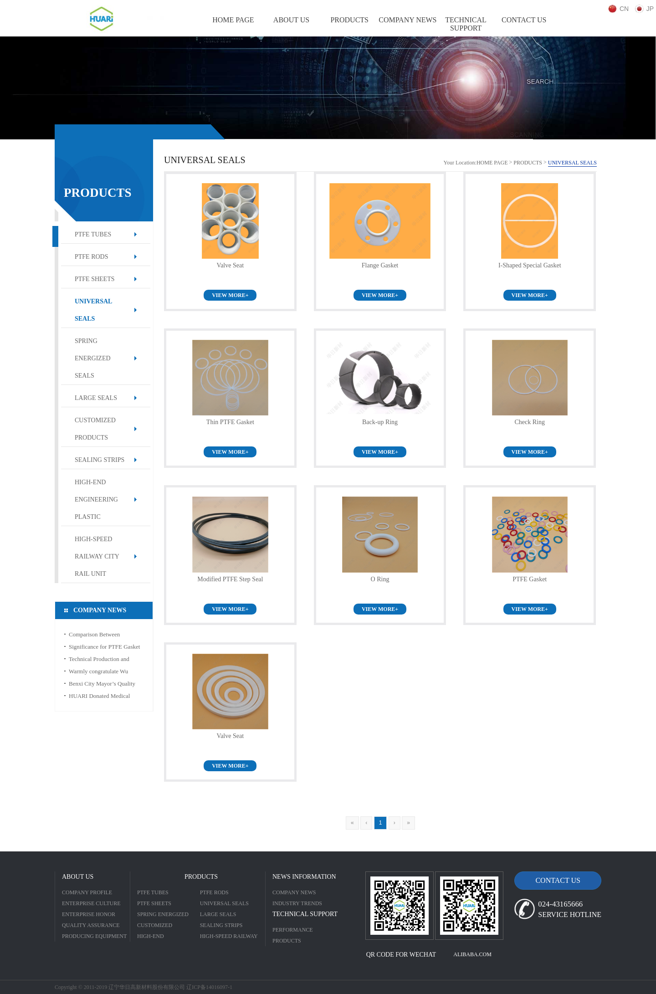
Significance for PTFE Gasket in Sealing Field (104, 648)
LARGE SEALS (96, 398)
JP (650, 8)
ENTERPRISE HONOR (88, 914)
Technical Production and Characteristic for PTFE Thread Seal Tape (106, 660)
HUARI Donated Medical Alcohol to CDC (99, 697)
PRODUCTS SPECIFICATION (292, 942)
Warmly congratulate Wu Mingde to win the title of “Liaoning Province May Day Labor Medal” (104, 672)
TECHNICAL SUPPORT (305, 914)
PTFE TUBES (93, 234)
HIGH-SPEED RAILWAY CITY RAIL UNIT (97, 556)
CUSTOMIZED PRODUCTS (95, 429)
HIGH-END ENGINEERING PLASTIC (96, 499)
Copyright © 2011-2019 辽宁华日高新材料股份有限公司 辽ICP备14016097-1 (143, 987)
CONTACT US (557, 880)
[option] (328, 87)
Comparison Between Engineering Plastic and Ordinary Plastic (97, 635)
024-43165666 (560, 904)
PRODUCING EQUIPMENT (94, 936)
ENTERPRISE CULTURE (91, 903)
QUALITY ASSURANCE (91, 925)
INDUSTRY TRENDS (297, 903)
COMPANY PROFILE (87, 892)
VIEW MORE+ (230, 295)
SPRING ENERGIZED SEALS (93, 358)
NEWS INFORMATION (304, 876)
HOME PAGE (492, 162)
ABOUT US (77, 876)
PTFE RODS (91, 256)
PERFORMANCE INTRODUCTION (293, 931)
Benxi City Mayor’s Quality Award (102, 685)
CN (624, 8)
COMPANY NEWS (294, 892)
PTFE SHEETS (95, 279)
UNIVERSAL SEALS (93, 310)
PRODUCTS (527, 162)
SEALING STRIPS (99, 459)
